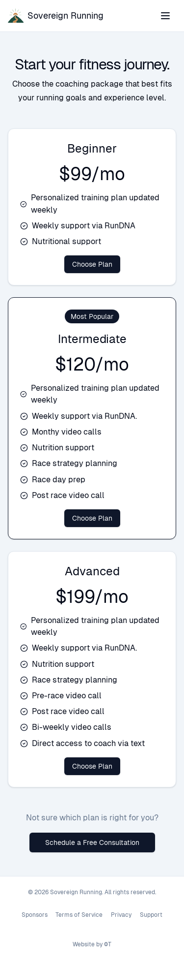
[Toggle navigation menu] (165, 16)
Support (151, 914)
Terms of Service (79, 914)
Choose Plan (92, 264)
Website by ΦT (92, 944)
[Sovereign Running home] (56, 16)
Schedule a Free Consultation (92, 842)
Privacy (121, 914)
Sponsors (35, 914)
